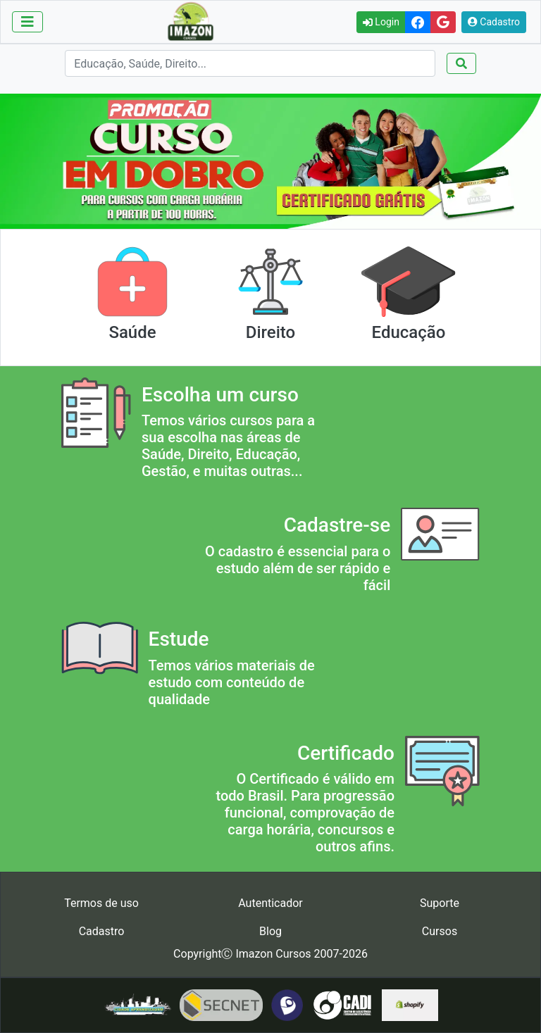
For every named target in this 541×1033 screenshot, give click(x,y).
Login (381, 21)
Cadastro (494, 21)
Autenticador (270, 903)
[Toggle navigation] (27, 21)
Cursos (439, 931)
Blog (270, 931)
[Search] (250, 63)
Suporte (439, 903)
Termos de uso (101, 903)
